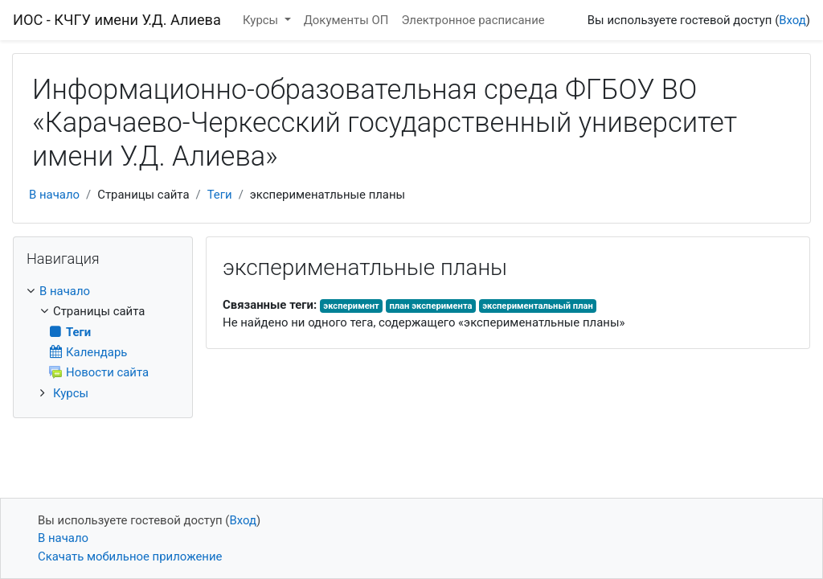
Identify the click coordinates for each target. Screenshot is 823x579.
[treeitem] (103, 291)
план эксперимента (430, 306)
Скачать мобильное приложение (130, 556)
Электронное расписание (472, 20)
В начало (54, 194)
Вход (792, 20)
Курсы (262, 20)
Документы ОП (346, 20)
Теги (219, 194)
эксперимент (351, 306)
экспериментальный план (537, 306)
